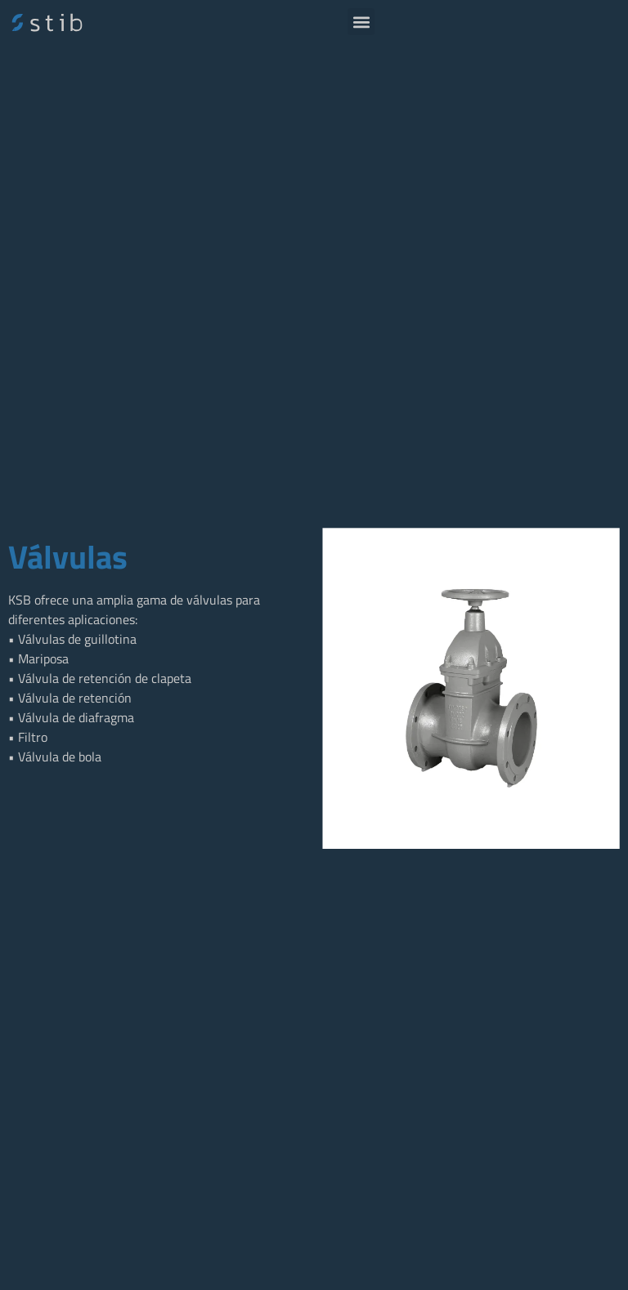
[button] (361, 21)
